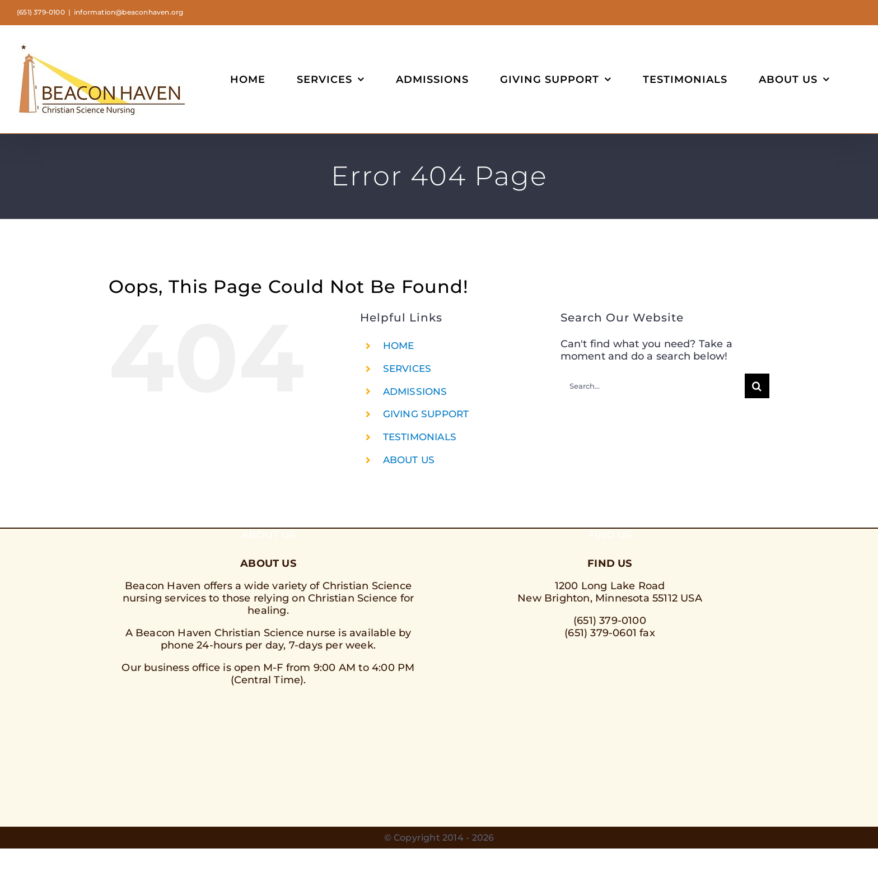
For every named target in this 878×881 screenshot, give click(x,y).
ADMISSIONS (415, 391)
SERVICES (407, 368)
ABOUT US (409, 459)
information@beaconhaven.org (128, 12)
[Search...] (653, 386)
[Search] (757, 386)
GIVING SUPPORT (426, 413)
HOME (398, 345)
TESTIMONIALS (419, 436)
